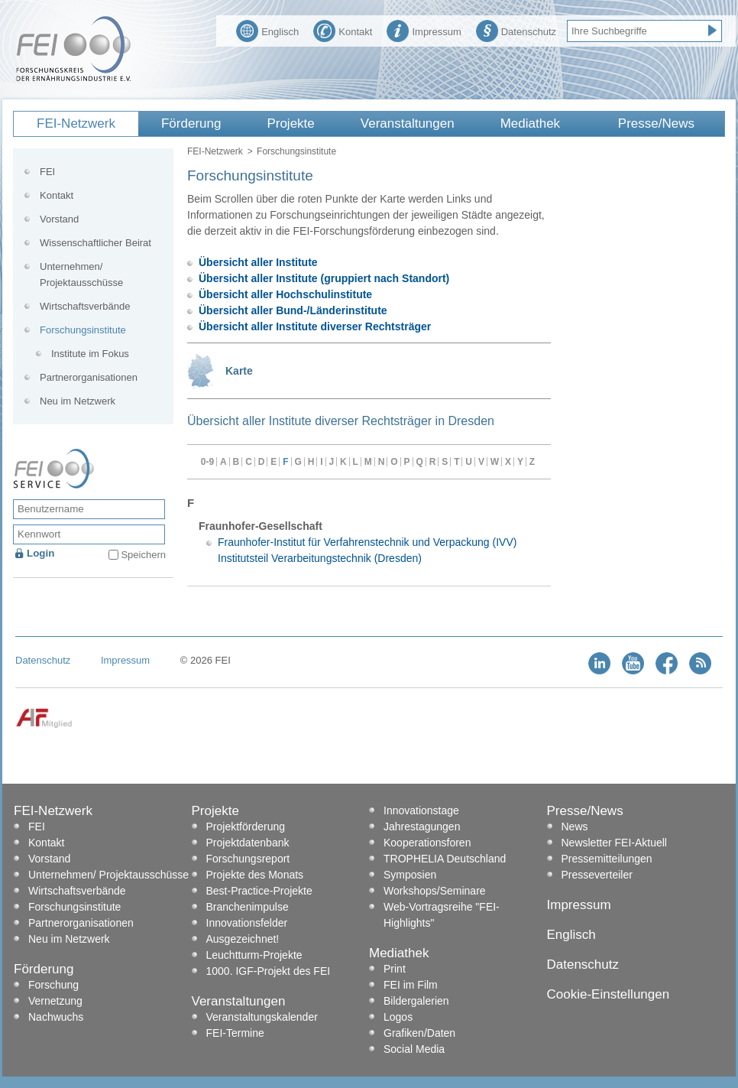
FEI (47, 171)
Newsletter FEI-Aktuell (614, 842)
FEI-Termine (235, 1033)
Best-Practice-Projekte (259, 891)
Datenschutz (516, 30)
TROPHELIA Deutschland (445, 859)
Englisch (267, 30)
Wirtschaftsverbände (85, 306)
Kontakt (342, 30)
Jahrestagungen (422, 826)
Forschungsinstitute (83, 330)
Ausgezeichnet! (243, 939)
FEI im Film (411, 985)
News (575, 826)
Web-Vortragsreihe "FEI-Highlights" (442, 915)
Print (395, 969)
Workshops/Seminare (435, 891)
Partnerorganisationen (89, 377)
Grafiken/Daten (419, 1033)
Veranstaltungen (408, 123)
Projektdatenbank (248, 842)
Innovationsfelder (247, 923)
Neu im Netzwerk (77, 401)
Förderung (191, 123)
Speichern (143, 554)
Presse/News (656, 123)
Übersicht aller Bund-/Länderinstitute (293, 310)
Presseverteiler (597, 875)
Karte (239, 371)
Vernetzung (55, 1001)
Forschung (53, 985)
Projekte (290, 123)
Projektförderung (246, 826)
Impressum (424, 30)
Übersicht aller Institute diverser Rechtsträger (315, 326)
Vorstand (59, 219)
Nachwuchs (55, 1017)
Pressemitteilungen (607, 859)
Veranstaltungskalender (262, 1017)
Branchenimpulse (247, 907)
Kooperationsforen (427, 842)
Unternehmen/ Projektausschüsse (81, 274)
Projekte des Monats (255, 875)
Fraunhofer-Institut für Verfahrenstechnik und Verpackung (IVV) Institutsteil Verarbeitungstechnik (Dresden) (367, 550)
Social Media (414, 1049)
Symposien (410, 875)
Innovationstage (421, 810)
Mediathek (530, 123)
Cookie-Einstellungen (608, 994)
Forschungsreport (248, 859)
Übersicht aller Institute (258, 262)
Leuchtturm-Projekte (254, 955)
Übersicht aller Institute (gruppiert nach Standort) (324, 278)
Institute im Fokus (90, 353)
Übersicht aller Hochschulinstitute (285, 294)
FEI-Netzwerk (76, 123)
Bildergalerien (416, 1001)
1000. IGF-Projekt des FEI (268, 971)
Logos (398, 1017)
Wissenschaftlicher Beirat (95, 242)
